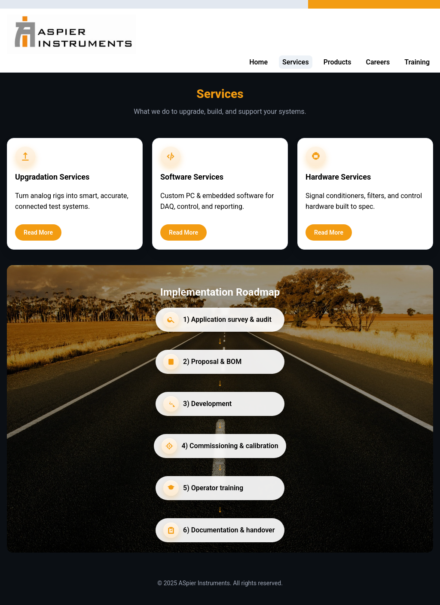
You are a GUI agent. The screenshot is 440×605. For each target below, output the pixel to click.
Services (295, 62)
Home (258, 62)
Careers (378, 62)
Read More (38, 232)
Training (417, 62)
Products (337, 62)
